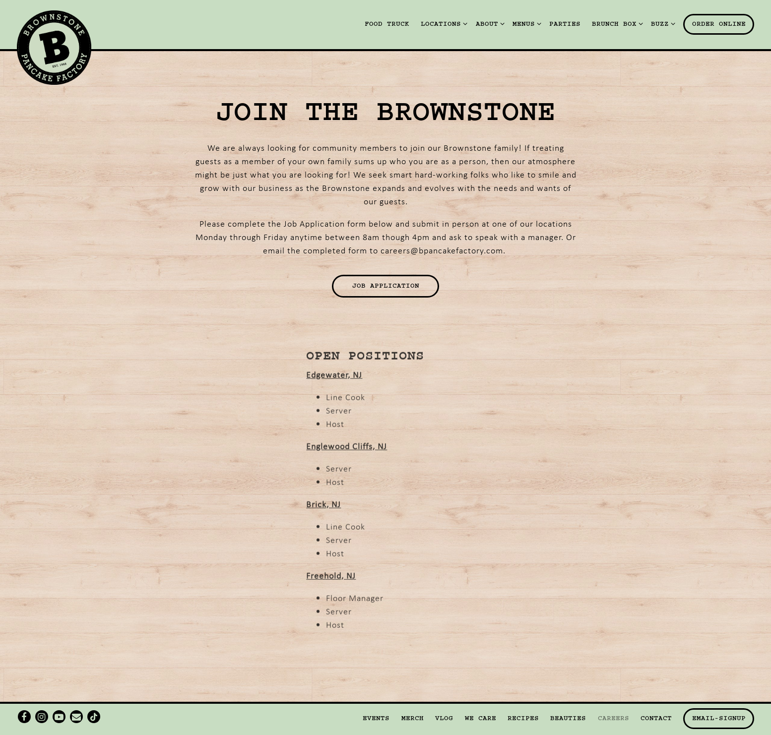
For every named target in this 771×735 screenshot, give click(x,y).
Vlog (444, 718)
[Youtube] (59, 716)
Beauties (568, 718)
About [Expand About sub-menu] (488, 23)
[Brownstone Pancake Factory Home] (54, 46)
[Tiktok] (93, 716)
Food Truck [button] (387, 24)
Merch (412, 718)
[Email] (76, 716)
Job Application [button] (385, 286)
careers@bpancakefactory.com (442, 250)
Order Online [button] (719, 24)
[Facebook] (24, 716)
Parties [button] (564, 24)
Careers (613, 718)
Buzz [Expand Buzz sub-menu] (661, 23)
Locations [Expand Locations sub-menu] (442, 23)
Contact (656, 718)
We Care (480, 718)
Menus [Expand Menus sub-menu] (525, 23)
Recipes (523, 718)
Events (376, 718)
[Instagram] (41, 716)
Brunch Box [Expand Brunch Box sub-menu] (615, 23)
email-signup (719, 718)
